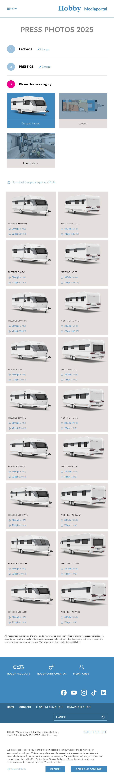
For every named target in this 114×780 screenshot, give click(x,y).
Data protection (79, 706)
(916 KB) (18, 428)
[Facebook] (64, 693)
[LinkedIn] (104, 693)
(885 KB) (71, 234)
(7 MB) (71, 374)
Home (11, 706)
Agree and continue (89, 769)
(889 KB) (18, 234)
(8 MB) (71, 520)
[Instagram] (84, 693)
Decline (55, 769)
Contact (25, 706)
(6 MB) (18, 228)
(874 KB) (18, 331)
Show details (18, 769)
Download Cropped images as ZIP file (33, 182)
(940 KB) (18, 573)
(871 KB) (18, 282)
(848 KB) (71, 331)
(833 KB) (71, 282)
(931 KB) (18, 622)
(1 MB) (70, 379)
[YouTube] (74, 693)
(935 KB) (18, 525)
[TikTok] (94, 693)
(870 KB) (18, 476)
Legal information (49, 706)
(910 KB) (18, 379)
